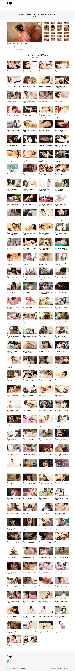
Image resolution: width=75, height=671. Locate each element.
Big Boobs (27, 43)
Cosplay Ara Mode (26, 513)
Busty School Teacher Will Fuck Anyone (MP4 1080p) (45, 293)
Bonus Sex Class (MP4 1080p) (13, 645)
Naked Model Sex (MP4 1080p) (29, 557)
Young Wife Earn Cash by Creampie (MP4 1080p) (28, 352)
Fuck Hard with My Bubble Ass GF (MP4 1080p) (13, 161)
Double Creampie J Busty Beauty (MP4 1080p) (44, 234)
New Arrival (15, 43)
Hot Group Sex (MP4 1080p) (28, 542)
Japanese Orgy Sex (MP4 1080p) (13, 101)
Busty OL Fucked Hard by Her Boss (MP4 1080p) (61, 219)
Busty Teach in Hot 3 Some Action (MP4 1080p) (60, 190)
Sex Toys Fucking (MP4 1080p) (61, 557)
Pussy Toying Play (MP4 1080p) (13, 469)
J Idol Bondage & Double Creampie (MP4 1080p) (60, 87)
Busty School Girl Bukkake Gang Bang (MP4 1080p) (61, 440)
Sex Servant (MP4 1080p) (44, 395)
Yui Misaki (40, 16)
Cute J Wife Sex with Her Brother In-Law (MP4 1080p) (61, 249)
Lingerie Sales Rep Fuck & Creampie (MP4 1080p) (28, 278)
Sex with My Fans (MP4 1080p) (61, 410)
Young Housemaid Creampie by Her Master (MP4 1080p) (13, 234)
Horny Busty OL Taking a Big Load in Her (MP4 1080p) (44, 249)
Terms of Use (31, 657)
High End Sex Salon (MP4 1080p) (29, 572)
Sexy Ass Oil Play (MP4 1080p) (61, 292)
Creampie (21, 43)
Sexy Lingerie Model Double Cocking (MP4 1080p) (44, 161)
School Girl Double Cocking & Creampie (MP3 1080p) (61, 131)
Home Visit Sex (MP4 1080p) (45, 528)
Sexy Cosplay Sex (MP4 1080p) (29, 631)
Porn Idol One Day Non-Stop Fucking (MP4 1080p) (44, 278)
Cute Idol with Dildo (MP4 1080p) (61, 586)
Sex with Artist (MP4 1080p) (13, 542)
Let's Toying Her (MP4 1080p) (29, 469)
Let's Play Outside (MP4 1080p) (29, 439)
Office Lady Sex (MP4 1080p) (13, 557)
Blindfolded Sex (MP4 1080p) (45, 469)
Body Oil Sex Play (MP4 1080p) (29, 498)
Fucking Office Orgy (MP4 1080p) (13, 425)
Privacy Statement (41, 657)
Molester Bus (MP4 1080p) (60, 351)
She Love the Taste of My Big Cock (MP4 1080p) (13, 278)
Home (8, 8)
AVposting (16, 668)
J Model (8, 70)
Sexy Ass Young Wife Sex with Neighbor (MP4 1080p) (45, 219)
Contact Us (58, 657)
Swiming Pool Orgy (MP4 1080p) (29, 454)
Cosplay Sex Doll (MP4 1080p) (29, 425)
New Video (14, 8)
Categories (22, 8)
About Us (51, 657)
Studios (31, 8)
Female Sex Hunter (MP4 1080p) (45, 410)
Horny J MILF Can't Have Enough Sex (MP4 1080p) (45, 116)
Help (23, 657)
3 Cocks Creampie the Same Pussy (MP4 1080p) (13, 308)
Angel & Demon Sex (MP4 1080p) (46, 483)
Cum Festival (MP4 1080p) (12, 145)
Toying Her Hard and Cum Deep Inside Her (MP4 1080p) (45, 205)
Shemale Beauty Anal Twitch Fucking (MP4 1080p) (45, 264)
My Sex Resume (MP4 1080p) (13, 586)
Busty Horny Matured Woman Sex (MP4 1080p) (45, 190)
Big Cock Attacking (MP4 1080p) (13, 219)
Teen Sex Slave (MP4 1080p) (45, 336)
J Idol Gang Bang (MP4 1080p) (29, 366)
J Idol (34, 16)
